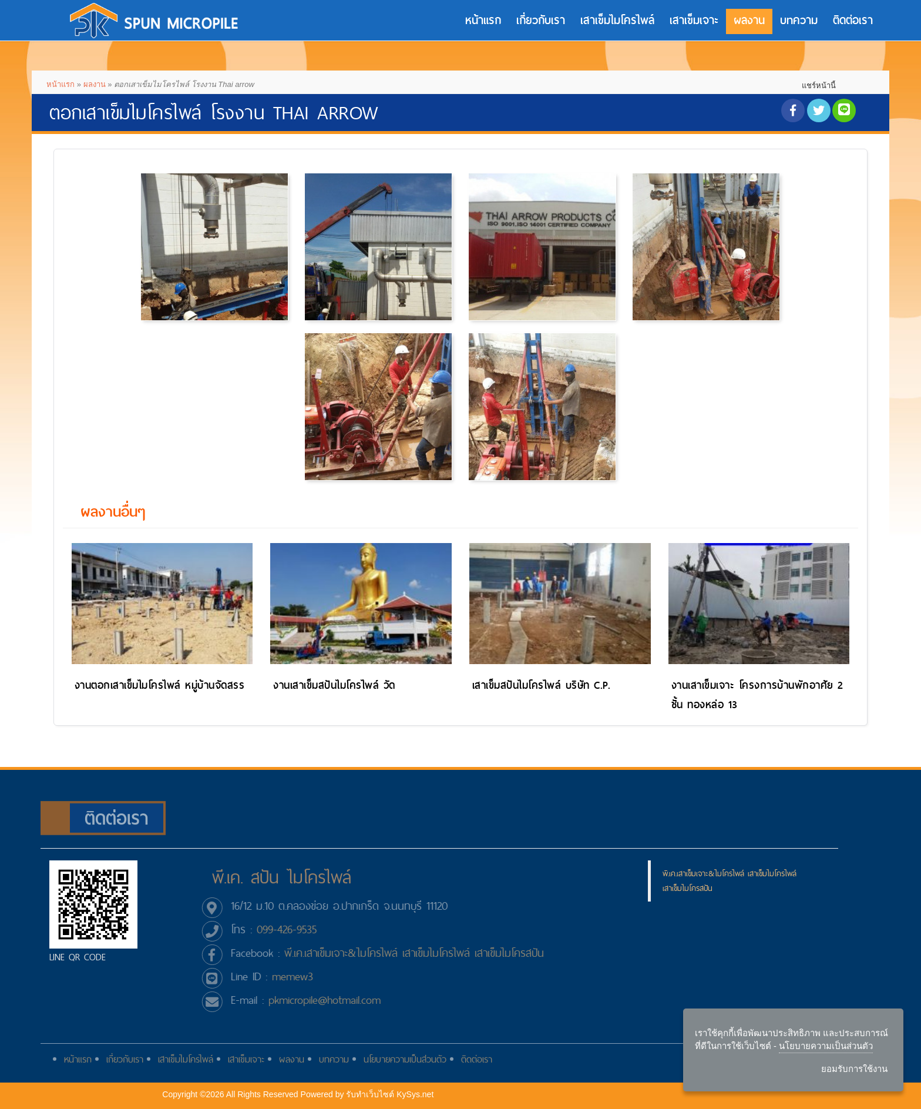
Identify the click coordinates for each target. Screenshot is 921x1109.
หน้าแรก (483, 20)
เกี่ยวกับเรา (540, 20)
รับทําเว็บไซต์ (370, 1094)
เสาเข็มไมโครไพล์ (617, 20)
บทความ (799, 20)
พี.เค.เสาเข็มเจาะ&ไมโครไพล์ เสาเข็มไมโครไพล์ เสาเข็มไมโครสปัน (420, 953)
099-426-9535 (292, 929)
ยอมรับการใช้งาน (854, 1068)
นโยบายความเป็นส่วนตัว (405, 1065)
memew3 (298, 976)
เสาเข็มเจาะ (694, 20)
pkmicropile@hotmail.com (330, 1000)
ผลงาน (749, 20)
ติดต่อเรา (853, 20)
